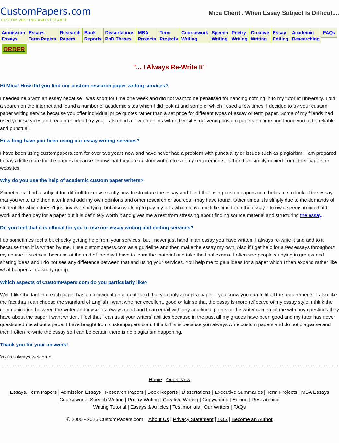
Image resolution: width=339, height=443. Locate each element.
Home (155, 379)
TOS (222, 419)
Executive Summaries (239, 392)
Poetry (240, 36)
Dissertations (119, 36)
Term (169, 36)
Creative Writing (180, 399)
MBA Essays (315, 392)
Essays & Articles (149, 407)
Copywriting (215, 399)
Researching (266, 399)
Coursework (194, 36)
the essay (310, 215)
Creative (260, 36)
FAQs (239, 407)
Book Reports (162, 392)
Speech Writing (107, 399)
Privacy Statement (193, 419)
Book (93, 36)
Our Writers (216, 407)
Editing (240, 399)
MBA (147, 36)
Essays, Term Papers (33, 392)
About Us (158, 419)
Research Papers (124, 392)
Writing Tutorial (109, 407)
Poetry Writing (143, 399)
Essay (280, 36)
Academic (306, 36)
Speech (220, 36)
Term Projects (282, 392)
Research (70, 36)
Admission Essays (81, 392)
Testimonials (186, 407)
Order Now (178, 379)
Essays (42, 36)
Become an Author (252, 419)
